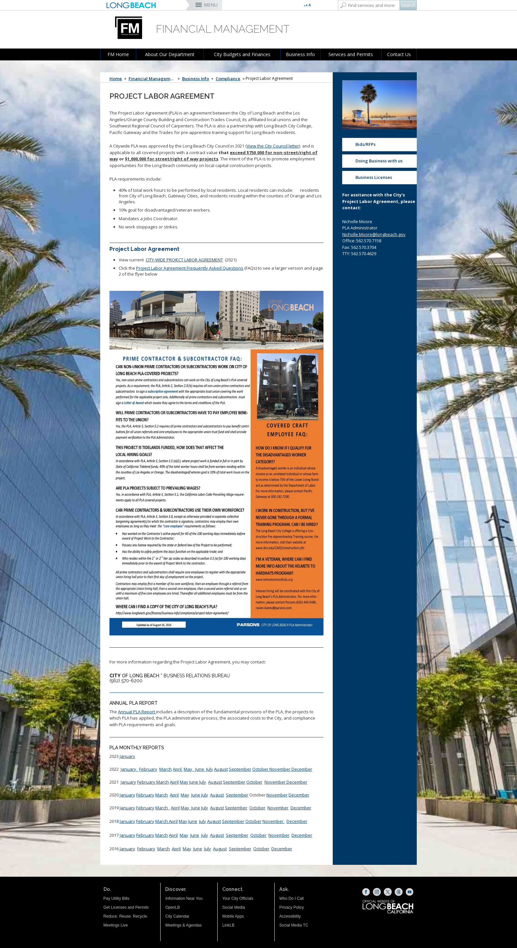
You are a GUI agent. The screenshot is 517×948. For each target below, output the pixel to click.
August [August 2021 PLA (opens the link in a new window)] (215, 782)
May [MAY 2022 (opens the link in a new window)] (189, 769)
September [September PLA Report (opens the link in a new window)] (237, 795)
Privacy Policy (291, 907)
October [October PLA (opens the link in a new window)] (253, 821)
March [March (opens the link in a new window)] (161, 795)
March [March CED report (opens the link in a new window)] (162, 782)
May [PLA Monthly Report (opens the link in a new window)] (184, 782)
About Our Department (170, 54)
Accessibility (290, 916)
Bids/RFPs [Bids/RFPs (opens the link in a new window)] (365, 144)
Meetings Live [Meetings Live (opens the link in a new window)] (116, 925)
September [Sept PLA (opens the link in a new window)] (233, 821)
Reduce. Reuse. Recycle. (126, 916)
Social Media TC (293, 925)
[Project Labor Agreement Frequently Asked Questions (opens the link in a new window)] (216, 464)
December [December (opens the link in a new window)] (301, 769)
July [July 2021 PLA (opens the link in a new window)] (202, 782)
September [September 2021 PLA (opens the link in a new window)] (234, 782)
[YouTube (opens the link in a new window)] (409, 892)
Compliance (228, 79)
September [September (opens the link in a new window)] (237, 835)
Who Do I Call (291, 898)
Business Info (300, 54)
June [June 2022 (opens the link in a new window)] (200, 769)
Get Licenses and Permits (126, 907)
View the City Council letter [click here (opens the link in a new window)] (273, 146)
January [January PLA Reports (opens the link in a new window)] (127, 808)
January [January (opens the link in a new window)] (127, 756)
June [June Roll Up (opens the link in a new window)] (195, 808)
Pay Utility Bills (117, 898)
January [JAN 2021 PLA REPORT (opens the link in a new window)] (128, 782)
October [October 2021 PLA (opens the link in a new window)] (254, 782)
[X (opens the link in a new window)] (388, 892)
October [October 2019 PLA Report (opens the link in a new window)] (257, 808)
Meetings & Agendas (183, 925)
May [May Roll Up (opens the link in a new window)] (185, 808)
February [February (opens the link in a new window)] (145, 795)
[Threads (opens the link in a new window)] (399, 892)
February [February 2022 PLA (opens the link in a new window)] (148, 769)
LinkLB (228, 925)
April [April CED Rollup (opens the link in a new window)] (175, 808)
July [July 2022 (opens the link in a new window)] (209, 769)
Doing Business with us (379, 161)
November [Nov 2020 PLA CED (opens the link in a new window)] (277, 795)
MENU (211, 5)
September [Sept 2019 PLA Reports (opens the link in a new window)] (236, 808)
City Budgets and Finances (242, 54)
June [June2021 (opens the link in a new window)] (193, 782)
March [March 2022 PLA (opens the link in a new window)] (165, 769)
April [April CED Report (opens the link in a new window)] (174, 782)
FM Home (118, 54)
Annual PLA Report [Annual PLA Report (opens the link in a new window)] (137, 712)
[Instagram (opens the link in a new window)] (377, 892)
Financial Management (153, 79)
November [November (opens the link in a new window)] (280, 769)
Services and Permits (350, 54)
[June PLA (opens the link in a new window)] (192, 821)
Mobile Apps (233, 916)
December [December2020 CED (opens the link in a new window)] (299, 795)
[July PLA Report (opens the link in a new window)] (202, 821)
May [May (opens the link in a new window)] (185, 795)
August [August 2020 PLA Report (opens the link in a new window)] (217, 795)
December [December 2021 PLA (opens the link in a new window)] (297, 782)
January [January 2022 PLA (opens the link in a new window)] (129, 769)
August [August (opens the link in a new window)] (217, 835)
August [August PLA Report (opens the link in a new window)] (221, 769)
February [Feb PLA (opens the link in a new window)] (145, 808)
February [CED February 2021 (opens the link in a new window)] (146, 782)
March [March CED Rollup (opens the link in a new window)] (162, 808)
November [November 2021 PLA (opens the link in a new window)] (275, 782)
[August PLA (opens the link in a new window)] (214, 821)
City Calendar (177, 916)
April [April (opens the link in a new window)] (178, 769)
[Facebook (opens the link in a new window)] (366, 892)
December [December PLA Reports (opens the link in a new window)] (297, 821)
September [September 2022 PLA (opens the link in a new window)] (240, 769)
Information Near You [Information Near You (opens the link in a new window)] (183, 898)
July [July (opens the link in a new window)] (204, 808)
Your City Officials (237, 898)
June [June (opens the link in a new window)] (195, 795)
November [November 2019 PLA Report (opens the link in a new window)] (278, 808)
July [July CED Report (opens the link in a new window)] (204, 795)
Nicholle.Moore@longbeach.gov (374, 234)
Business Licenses (373, 177)
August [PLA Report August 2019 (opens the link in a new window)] (217, 808)
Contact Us (399, 54)
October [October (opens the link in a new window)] (260, 769)
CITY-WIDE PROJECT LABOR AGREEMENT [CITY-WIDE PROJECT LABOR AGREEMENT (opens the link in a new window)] (184, 260)
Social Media (233, 907)
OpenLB (172, 907)
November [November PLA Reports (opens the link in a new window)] (273, 821)
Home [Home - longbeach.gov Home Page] (115, 79)
